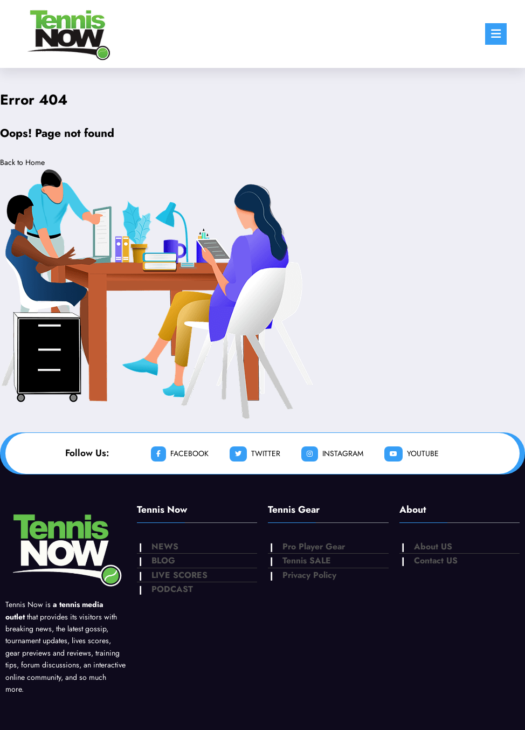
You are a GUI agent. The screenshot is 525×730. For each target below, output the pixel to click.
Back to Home (22, 162)
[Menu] (496, 34)
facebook (180, 454)
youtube (411, 454)
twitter (255, 454)
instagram (332, 454)
